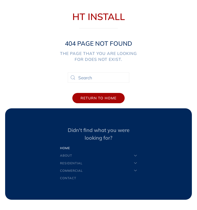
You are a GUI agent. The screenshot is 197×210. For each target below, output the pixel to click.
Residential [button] (98, 163)
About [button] (98, 155)
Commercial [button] (98, 171)
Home (65, 148)
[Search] (98, 77)
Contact (68, 178)
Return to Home (98, 98)
